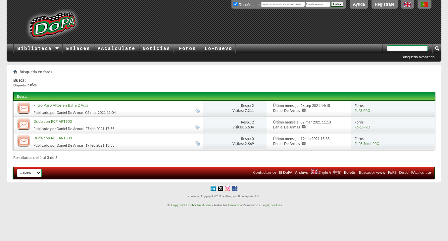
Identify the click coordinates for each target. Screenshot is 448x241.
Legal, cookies (272, 205)
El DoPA (285, 172)
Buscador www (372, 172)
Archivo (301, 172)
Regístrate (384, 4)
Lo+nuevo (218, 48)
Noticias (156, 48)
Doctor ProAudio (198, 205)
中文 (337, 172)
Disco (403, 172)
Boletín (350, 172)
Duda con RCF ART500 (52, 121)
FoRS (392, 172)
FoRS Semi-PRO (367, 143)
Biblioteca (38, 48)
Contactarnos (264, 172)
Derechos (235, 205)
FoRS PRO (362, 110)
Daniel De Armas (70, 112)
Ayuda (359, 4)
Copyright (178, 205)
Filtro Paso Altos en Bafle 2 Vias (60, 105)
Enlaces (78, 48)
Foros (187, 48)
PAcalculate (116, 48)
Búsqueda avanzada (417, 57)
